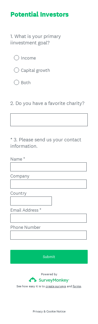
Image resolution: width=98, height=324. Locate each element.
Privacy (38, 311)
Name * (17, 159)
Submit (49, 256)
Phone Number (25, 227)
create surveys (56, 286)
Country (18, 193)
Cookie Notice (56, 311)
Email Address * (25, 210)
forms (77, 286)
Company (19, 176)
